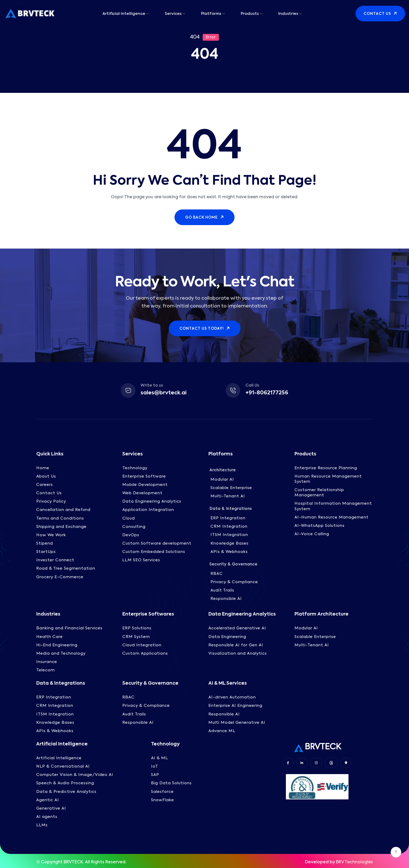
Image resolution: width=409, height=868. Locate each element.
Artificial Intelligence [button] (124, 14)
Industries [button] (288, 14)
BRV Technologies (354, 861)
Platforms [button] (211, 14)
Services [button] (173, 14)
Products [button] (250, 14)
